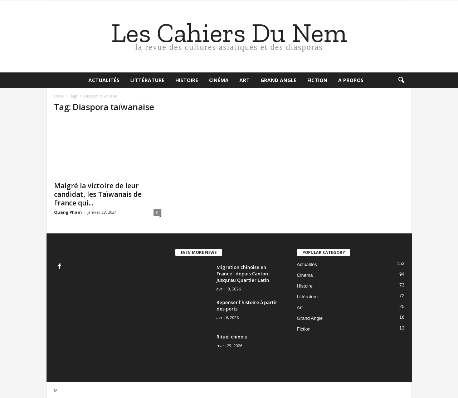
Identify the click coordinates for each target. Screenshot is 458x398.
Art (244, 80)
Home (59, 96)
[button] (401, 80)
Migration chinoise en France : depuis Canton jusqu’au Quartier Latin (242, 273)
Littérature (147, 80)
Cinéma (219, 80)
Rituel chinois (231, 336)
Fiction (317, 80)
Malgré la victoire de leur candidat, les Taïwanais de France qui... (98, 194)
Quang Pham (68, 212)
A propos (351, 80)
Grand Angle (278, 80)
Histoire (186, 80)
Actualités (104, 80)
